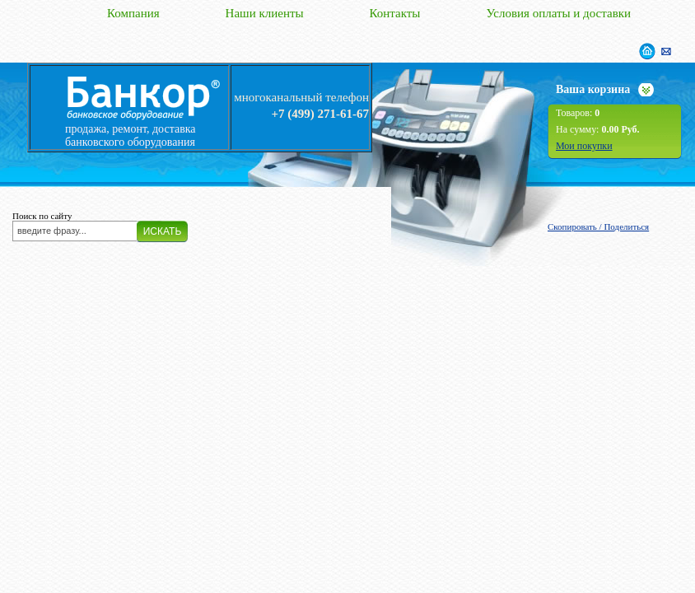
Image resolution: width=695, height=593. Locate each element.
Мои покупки (584, 146)
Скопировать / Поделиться (598, 226)
